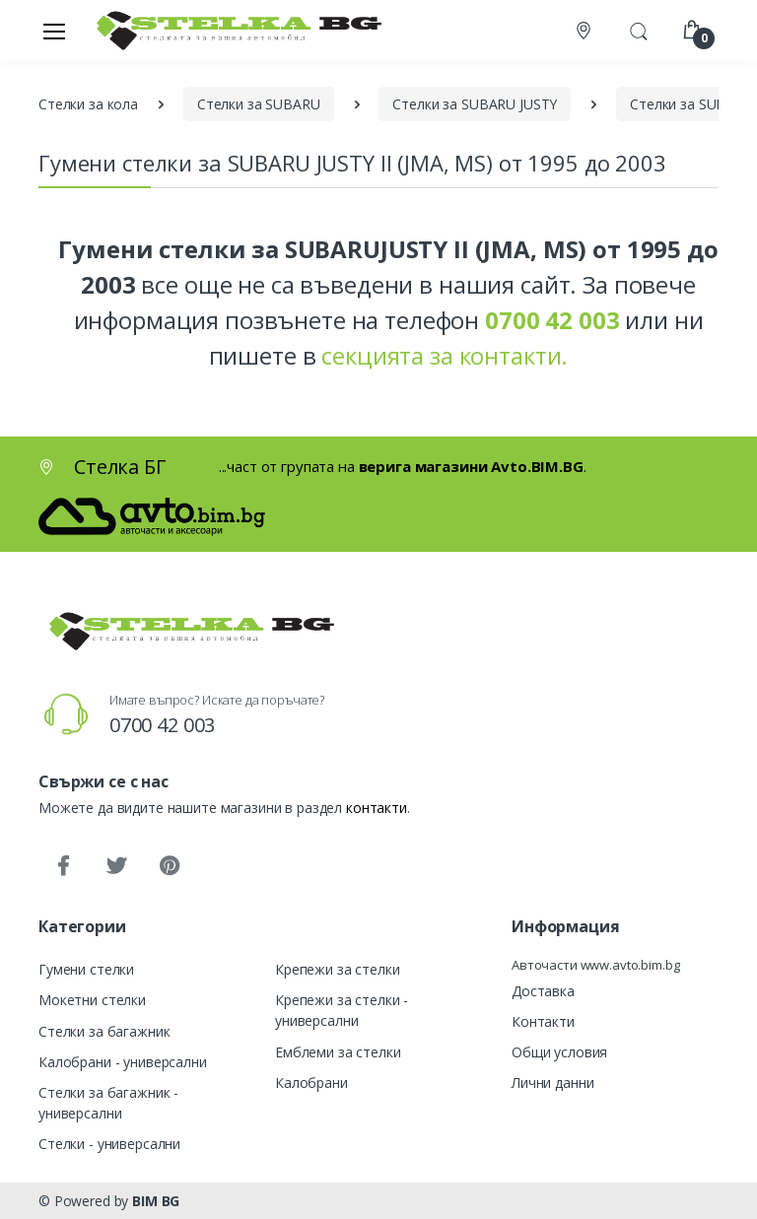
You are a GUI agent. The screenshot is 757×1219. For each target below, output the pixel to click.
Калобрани (311, 1082)
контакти (376, 807)
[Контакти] (585, 31)
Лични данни (552, 1082)
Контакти (543, 1021)
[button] (639, 28)
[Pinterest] (169, 866)
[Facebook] (63, 866)
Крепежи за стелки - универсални (341, 1010)
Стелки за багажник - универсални (108, 1102)
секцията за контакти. (444, 355)
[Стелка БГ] (233, 30)
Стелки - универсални (109, 1143)
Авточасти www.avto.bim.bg (595, 965)
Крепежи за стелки (337, 969)
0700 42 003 (162, 724)
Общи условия (559, 1052)
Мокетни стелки (92, 999)
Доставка (543, 991)
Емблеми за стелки (338, 1052)
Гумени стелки (86, 969)
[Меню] (54, 30)
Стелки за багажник (104, 1031)
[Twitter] (116, 866)
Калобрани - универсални (122, 1061)
